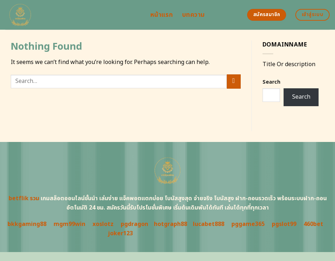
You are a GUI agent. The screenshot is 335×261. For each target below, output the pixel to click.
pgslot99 (284, 224)
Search (271, 82)
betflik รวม (24, 198)
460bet (313, 224)
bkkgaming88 (27, 224)
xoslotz (103, 224)
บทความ (193, 15)
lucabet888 (208, 224)
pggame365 (248, 224)
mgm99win (69, 224)
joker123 (120, 233)
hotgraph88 (170, 224)
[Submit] (234, 81)
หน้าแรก (161, 15)
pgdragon (134, 224)
